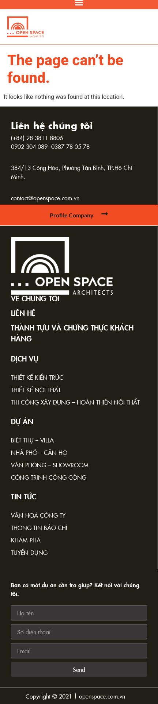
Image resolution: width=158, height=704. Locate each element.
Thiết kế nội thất (36, 390)
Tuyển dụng (29, 552)
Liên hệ (23, 312)
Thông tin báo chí (39, 527)
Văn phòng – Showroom (50, 465)
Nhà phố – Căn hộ (39, 452)
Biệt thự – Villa (32, 440)
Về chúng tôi (35, 298)
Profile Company (72, 215)
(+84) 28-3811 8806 (37, 138)
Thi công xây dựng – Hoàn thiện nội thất (75, 402)
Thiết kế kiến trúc (37, 377)
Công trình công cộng (48, 477)
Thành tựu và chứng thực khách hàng (72, 332)
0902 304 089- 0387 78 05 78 (50, 146)
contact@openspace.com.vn (45, 198)
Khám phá (26, 540)
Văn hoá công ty (38, 515)
